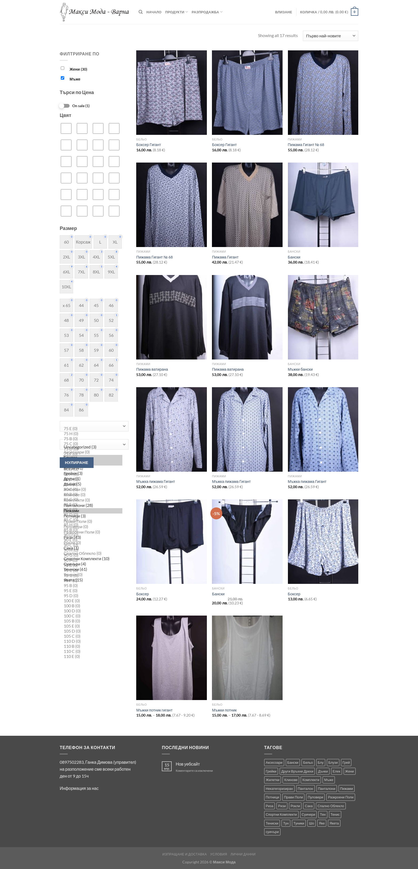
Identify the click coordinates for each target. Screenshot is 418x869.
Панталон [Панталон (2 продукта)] (305, 788)
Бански (294, 257)
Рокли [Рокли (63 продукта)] (295, 806)
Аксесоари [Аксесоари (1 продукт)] (274, 762)
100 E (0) (92, 600)
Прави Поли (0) (92, 521)
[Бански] (323, 205)
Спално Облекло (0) (92, 553)
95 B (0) (92, 585)
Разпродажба (207, 11)
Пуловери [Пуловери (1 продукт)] (315, 797)
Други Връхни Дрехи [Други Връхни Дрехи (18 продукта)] (297, 771)
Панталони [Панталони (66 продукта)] (326, 788)
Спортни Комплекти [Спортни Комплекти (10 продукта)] (281, 814)
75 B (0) (92, 438)
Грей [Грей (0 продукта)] (346, 762)
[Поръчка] (330, 36)
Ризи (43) (92, 537)
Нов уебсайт (188, 763)
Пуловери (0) (92, 527)
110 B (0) (92, 646)
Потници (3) (92, 516)
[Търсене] (141, 12)
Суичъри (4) (92, 564)
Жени (78, 69)
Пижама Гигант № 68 (306, 144)
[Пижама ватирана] (171, 317)
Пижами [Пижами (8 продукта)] (346, 788)
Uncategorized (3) (92, 447)
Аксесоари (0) (92, 452)
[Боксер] (171, 541)
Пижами (92, 511)
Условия (218, 854)
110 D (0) (92, 641)
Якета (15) (92, 580)
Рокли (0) (92, 542)
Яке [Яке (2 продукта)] (322, 823)
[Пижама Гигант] (247, 205)
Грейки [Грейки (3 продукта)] (271, 771)
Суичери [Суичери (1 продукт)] (308, 814)
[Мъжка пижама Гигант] (171, 429)
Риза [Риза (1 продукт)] (270, 806)
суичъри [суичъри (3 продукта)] (272, 832)
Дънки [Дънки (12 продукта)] (323, 771)
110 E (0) (92, 656)
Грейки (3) (92, 473)
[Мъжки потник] (247, 658)
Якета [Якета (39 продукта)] (334, 823)
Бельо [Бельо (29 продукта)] (308, 762)
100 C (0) (92, 616)
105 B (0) (92, 621)
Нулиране (77, 462)
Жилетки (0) (92, 489)
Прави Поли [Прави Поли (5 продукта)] (293, 797)
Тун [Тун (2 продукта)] (286, 823)
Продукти (176, 11)
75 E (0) (92, 428)
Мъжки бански (300, 369)
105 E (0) (92, 626)
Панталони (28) (92, 505)
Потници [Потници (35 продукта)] (272, 797)
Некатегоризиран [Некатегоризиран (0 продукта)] (279, 788)
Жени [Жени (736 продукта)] (349, 771)
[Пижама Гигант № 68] (323, 92)
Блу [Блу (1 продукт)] (321, 762)
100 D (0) (92, 610)
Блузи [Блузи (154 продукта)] (333, 762)
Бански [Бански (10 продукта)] (293, 762)
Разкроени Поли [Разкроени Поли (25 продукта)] (340, 797)
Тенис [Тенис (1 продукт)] (335, 814)
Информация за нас (79, 788)
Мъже (75, 79)
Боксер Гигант (148, 144)
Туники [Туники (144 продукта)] (299, 823)
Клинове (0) (92, 495)
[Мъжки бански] (323, 317)
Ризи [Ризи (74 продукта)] (282, 806)
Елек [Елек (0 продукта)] (336, 771)
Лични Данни (243, 854)
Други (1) (92, 479)
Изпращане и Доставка (184, 854)
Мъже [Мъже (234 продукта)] (328, 780)
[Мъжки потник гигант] (171, 658)
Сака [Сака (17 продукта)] (309, 806)
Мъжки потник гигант (154, 710)
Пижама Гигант (225, 257)
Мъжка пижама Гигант (155, 481)
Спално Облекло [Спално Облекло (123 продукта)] (330, 806)
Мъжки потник (224, 710)
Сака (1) (92, 548)
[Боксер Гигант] (171, 92)
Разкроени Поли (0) (92, 532)
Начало (153, 12)
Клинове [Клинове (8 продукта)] (291, 780)
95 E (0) (92, 590)
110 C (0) (92, 651)
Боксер (142, 594)
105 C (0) (92, 636)
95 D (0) (92, 595)
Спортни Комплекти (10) (92, 558)
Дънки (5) (92, 484)
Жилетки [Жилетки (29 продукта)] (273, 780)
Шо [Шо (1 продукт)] (311, 823)
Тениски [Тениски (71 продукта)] (272, 823)
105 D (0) (92, 631)
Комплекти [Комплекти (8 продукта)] (310, 780)
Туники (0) (92, 574)
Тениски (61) (92, 569)
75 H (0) (92, 433)
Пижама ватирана (152, 369)
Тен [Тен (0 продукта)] (322, 814)
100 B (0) (92, 605)
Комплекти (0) (92, 500)
